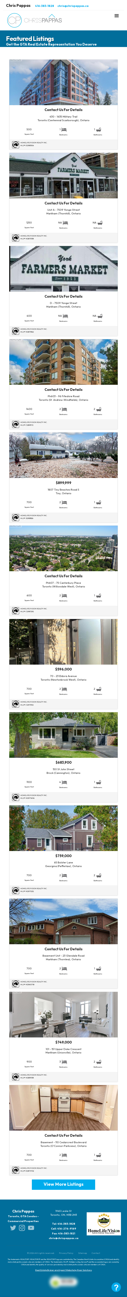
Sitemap (82, 1253)
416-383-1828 (44, 6)
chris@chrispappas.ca (72, 6)
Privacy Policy (66, 1253)
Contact (96, 1253)
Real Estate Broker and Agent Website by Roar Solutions (63, 1270)
